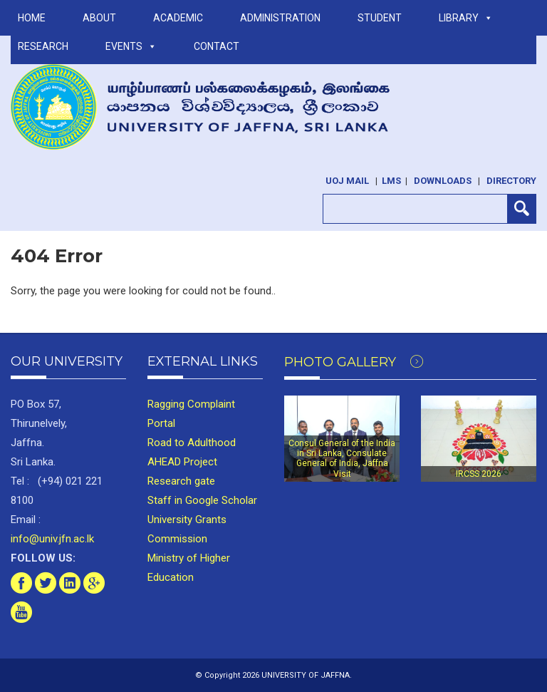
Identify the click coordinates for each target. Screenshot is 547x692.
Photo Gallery (353, 362)
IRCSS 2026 (478, 474)
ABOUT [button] (99, 18)
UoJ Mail (347, 180)
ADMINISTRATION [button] (280, 18)
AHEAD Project (182, 461)
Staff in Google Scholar (202, 500)
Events (131, 46)
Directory (511, 180)
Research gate (181, 481)
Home (32, 18)
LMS (391, 180)
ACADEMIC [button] (178, 18)
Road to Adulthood (191, 442)
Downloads (443, 180)
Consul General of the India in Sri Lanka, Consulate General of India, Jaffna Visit (341, 458)
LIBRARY (466, 18)
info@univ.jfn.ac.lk (52, 538)
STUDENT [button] (380, 18)
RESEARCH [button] (43, 46)
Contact (216, 46)
